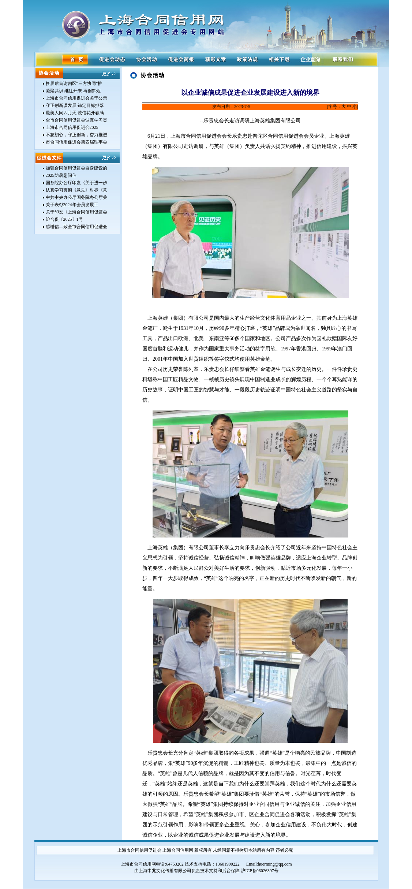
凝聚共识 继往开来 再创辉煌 (73, 90)
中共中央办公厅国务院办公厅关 (76, 197)
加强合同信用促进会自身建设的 (76, 168)
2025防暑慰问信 (61, 175)
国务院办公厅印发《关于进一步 (76, 182)
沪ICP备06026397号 (259, 870)
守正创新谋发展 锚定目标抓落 (75, 105)
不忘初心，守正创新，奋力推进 (76, 134)
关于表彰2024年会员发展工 (72, 204)
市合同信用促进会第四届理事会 (76, 142)
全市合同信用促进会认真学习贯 (76, 120)
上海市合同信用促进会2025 (72, 127)
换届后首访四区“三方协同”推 (74, 83)
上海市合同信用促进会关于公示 (76, 98)
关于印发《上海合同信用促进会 (76, 212)
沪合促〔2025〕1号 (64, 219)
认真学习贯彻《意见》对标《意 (76, 190)
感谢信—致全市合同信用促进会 (76, 226)
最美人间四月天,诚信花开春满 (75, 112)
